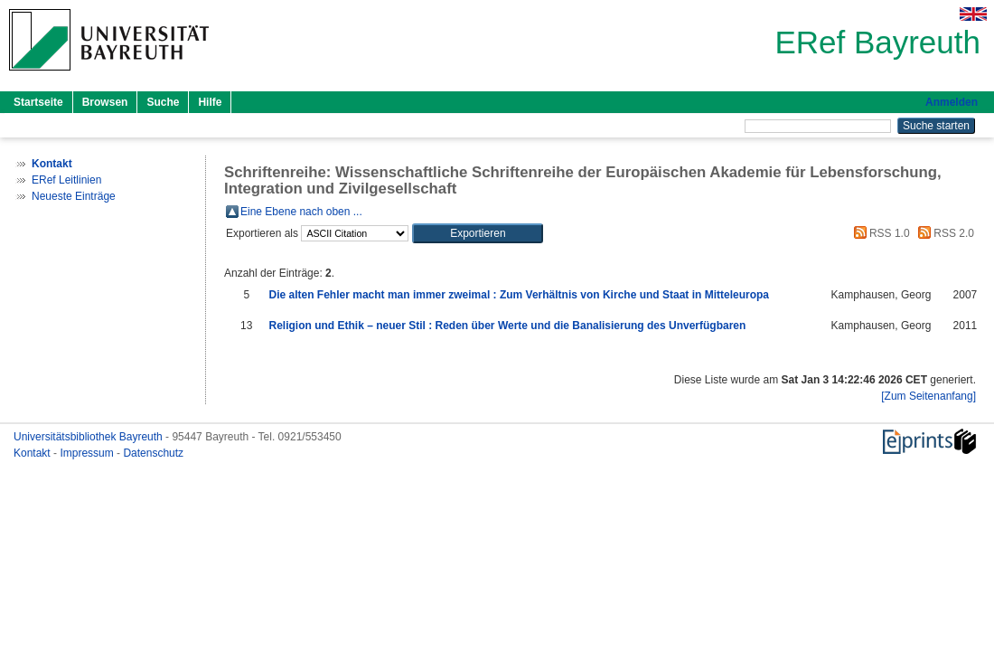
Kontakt (33, 453)
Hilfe (209, 102)
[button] (477, 233)
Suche (162, 102)
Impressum (88, 453)
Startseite (38, 102)
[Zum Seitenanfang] (928, 396)
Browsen (105, 102)
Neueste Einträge (74, 196)
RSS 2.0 (943, 233)
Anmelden (951, 102)
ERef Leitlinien (66, 180)
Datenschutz (153, 453)
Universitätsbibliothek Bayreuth (89, 436)
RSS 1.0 (879, 233)
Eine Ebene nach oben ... (301, 211)
